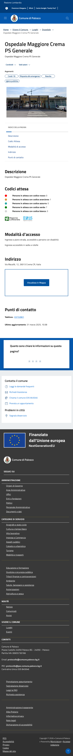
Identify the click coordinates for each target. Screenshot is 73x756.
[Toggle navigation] (5, 18)
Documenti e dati (14, 511)
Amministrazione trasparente (19, 707)
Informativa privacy (15, 716)
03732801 (19, 317)
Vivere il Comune (20, 29)
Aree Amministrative (15, 490)
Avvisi (9, 615)
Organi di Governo (14, 485)
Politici (9, 503)
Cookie (6, 748)
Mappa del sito (9, 751)
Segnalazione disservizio (17, 685)
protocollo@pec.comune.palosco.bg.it (24, 666)
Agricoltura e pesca (15, 593)
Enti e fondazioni (13, 498)
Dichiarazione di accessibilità (19, 724)
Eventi (9, 631)
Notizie (9, 606)
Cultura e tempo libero (16, 529)
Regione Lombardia (12, 2)
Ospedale (46, 29)
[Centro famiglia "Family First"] (46, 8)
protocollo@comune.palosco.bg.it (23, 659)
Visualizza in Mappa (36, 282)
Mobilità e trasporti (15, 554)
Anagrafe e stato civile (16, 524)
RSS (4, 738)
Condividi (11, 64)
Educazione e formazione (17, 567)
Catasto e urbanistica (15, 546)
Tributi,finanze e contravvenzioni (21, 576)
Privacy (6, 744)
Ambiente (10, 580)
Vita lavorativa (12, 533)
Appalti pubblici (13, 542)
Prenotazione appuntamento (19, 681)
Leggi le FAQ (11, 690)
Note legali (11, 720)
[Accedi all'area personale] (6, 8)
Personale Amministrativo (18, 507)
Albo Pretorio (12, 711)
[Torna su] (68, 751)
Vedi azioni (25, 64)
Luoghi (35, 29)
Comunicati (11, 611)
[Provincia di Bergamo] (19, 8)
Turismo (9, 550)
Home (6, 29)
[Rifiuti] (31, 8)
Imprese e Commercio (16, 537)
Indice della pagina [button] (17, 127)
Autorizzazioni (12, 589)
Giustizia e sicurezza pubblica (19, 572)
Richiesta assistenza (15, 694)
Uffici (8, 494)
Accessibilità (8, 741)
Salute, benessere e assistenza (20, 585)
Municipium (55, 741)
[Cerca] (67, 18)
